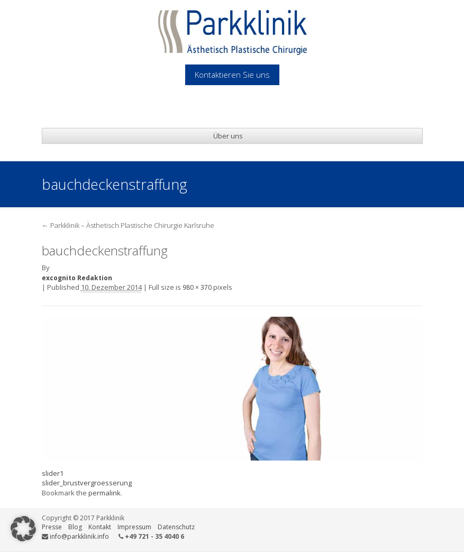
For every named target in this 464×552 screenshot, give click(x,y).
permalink (104, 493)
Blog (75, 526)
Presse (52, 526)
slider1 (52, 473)
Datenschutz (176, 526)
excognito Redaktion (77, 277)
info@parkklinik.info (79, 536)
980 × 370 (197, 287)
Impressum (134, 526)
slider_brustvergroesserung (87, 482)
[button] (23, 528)
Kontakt (99, 526)
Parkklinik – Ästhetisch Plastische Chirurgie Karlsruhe (128, 225)
